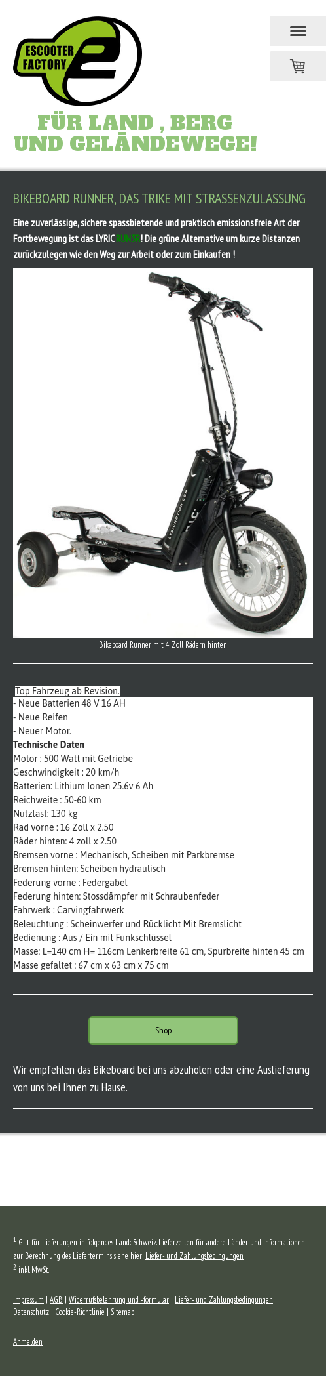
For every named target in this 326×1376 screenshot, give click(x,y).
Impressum (28, 1299)
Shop (163, 1030)
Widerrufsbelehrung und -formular (119, 1299)
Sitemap (122, 1312)
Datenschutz (31, 1312)
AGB (56, 1299)
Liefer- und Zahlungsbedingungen (194, 1255)
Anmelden (28, 1341)
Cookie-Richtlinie (80, 1312)
